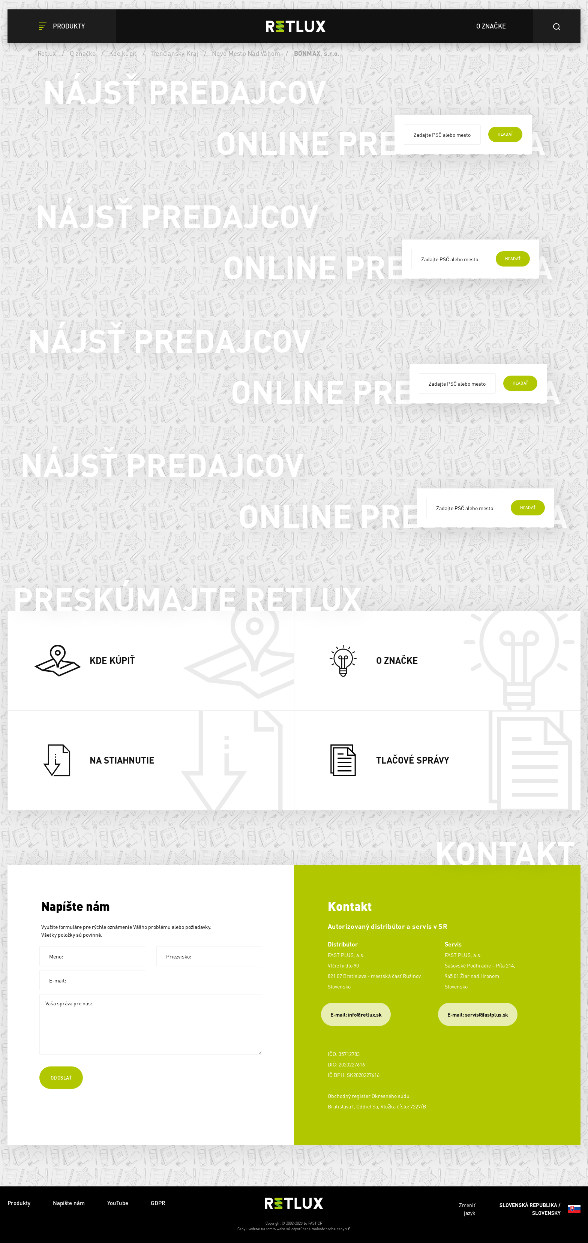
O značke (83, 53)
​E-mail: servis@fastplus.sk (477, 1014)
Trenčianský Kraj (174, 53)
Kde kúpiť (122, 53)
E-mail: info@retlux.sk (355, 1014)
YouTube (117, 1203)
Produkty (19, 1203)
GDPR (158, 1203)
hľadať (505, 134)
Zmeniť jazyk (519, 1209)
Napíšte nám (69, 1203)
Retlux (47, 53)
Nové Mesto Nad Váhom (246, 53)
